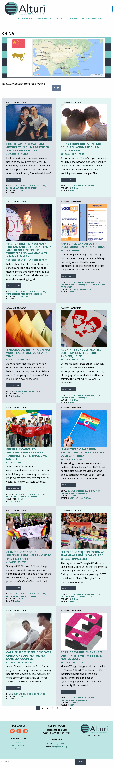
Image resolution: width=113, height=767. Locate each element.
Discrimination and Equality (21, 188)
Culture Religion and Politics (29, 185)
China (20, 190)
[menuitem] (25, 18)
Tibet (56, 88)
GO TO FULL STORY (14, 179)
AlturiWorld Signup (93, 18)
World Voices (43, 18)
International (83, 498)
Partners (60, 18)
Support (19, 748)
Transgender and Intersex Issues (24, 294)
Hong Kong (85, 289)
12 (70, 707)
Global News (25, 18)
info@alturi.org (59, 746)
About (73, 18)
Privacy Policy (18, 745)
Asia (17, 192)
